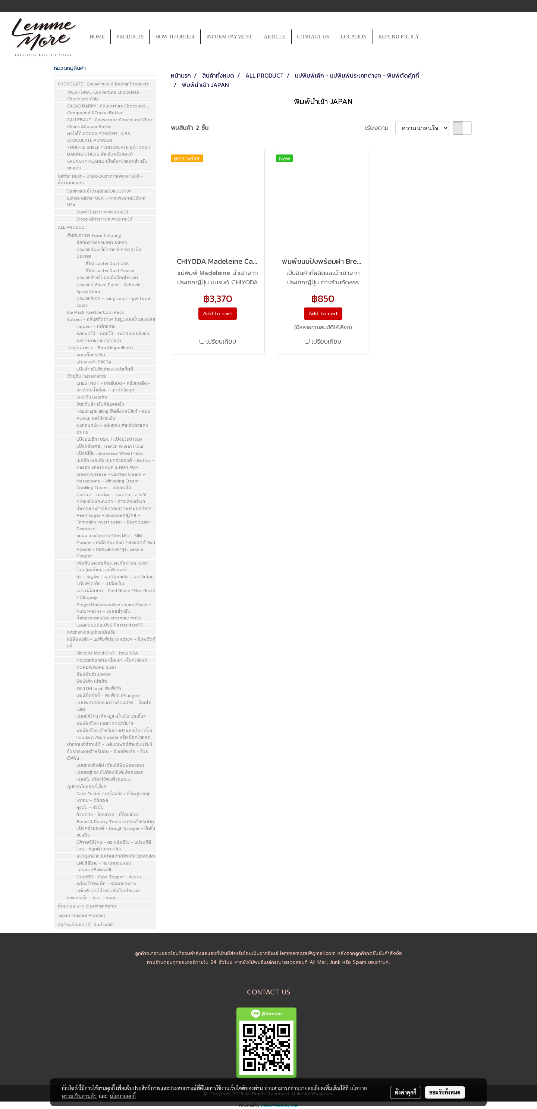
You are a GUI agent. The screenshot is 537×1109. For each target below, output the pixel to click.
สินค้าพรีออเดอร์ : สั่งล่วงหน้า (86, 924)
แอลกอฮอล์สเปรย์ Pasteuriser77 (109, 625)
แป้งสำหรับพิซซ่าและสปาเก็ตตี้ (104, 369)
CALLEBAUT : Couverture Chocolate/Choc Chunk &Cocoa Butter (110, 123)
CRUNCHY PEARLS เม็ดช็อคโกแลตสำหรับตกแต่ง (107, 164)
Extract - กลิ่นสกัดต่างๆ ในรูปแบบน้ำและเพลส (111, 319)
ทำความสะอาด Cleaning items (87, 906)
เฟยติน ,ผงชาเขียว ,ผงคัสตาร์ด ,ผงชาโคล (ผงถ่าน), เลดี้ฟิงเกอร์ (112, 566)
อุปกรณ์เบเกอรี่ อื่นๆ (86, 786)
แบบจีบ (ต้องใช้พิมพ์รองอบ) (103, 779)
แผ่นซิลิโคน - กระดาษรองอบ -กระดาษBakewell (103, 866)
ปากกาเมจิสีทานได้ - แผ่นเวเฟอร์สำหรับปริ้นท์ (109, 744)
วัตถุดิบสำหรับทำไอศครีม (100, 404)
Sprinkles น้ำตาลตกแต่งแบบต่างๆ (99, 191)
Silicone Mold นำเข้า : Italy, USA (107, 653)
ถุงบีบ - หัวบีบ (90, 807)
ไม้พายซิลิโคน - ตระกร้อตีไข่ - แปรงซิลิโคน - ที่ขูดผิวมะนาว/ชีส (113, 845)
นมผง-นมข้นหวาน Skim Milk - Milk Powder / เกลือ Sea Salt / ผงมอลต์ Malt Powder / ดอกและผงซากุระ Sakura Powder (116, 545)
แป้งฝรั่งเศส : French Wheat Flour (110, 446)
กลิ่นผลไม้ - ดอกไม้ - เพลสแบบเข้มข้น (112, 333)
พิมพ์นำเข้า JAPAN (93, 674)
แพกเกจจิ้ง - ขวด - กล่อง (92, 897)
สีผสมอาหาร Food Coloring (94, 235)
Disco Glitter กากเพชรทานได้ (104, 219)
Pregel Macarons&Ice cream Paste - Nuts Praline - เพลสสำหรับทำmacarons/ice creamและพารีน (113, 611)
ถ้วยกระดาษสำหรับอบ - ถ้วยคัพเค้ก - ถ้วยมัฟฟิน (107, 755)
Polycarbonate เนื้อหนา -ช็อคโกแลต (112, 660)
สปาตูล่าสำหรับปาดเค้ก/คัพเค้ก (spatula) (115, 856)
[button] (432, 37)
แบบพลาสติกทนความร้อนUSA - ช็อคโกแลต (113, 706)
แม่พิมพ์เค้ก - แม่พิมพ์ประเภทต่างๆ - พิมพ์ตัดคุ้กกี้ (111, 642)
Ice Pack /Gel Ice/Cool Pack (95, 312)
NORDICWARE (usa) (96, 667)
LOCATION (354, 37)
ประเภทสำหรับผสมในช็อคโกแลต (107, 277)
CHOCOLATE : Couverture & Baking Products (103, 84)
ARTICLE (274, 37)
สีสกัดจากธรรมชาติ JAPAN (102, 242)
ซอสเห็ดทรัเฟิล (90, 355)
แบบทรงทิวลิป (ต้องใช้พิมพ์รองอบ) (110, 765)
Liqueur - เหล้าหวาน (96, 326)
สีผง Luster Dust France (110, 270)
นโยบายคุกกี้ (123, 1096)
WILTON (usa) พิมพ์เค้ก (98, 688)
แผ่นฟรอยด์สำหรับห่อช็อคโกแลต (108, 890)
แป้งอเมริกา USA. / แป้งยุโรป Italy (109, 439)
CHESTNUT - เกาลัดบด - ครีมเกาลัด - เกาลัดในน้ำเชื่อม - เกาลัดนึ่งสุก (113, 386)
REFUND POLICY (399, 37)
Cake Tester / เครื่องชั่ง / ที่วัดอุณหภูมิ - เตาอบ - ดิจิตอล (115, 797)
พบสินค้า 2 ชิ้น (189, 128)
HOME (97, 37)
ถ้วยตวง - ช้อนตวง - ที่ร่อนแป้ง (107, 814)
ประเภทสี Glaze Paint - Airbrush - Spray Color (110, 288)
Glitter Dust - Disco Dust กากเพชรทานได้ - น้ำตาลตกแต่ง (100, 179)
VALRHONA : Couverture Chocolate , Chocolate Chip (104, 95)
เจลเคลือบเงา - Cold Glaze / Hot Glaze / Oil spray (115, 594)
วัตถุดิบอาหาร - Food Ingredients (100, 347)
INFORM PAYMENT (229, 37)
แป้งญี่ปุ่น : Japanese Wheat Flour (110, 453)
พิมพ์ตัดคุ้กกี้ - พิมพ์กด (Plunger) (108, 695)
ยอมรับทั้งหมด (445, 1092)
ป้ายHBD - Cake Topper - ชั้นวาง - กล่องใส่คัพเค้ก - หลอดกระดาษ (110, 880)
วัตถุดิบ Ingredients (86, 376)
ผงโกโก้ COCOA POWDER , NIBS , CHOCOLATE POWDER (99, 137)
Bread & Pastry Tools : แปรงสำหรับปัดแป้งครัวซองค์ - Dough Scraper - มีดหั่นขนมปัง (115, 828)
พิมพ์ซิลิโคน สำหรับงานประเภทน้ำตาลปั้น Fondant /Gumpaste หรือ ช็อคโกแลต (114, 734)
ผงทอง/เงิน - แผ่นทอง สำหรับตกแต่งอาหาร (112, 428)
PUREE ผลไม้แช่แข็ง (95, 418)
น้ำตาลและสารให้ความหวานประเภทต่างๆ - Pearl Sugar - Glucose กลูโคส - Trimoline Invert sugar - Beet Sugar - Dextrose (115, 518)
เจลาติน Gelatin (91, 397)
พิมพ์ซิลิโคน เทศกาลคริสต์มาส (105, 723)
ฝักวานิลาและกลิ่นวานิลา (98, 340)
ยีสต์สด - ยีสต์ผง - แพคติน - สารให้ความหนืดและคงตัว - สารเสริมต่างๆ (111, 498)
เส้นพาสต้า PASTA (93, 362)
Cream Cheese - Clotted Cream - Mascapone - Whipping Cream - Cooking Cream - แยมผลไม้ (110, 481)
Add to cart (217, 314)
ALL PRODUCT (72, 227)
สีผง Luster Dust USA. (108, 263)
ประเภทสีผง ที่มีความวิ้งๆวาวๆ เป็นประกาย (108, 253)
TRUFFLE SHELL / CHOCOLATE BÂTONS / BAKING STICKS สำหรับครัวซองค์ (108, 150)
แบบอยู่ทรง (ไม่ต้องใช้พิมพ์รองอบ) (110, 772)
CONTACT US (313, 37)
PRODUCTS (130, 37)
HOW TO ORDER (175, 37)
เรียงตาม (380, 128)
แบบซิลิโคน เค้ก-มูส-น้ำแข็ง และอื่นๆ (111, 716)
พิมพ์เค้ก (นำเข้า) (91, 681)
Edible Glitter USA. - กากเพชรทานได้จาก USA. (106, 201)
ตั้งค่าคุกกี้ (405, 1092)
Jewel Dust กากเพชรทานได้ (102, 212)
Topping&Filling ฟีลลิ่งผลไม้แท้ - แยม (113, 411)
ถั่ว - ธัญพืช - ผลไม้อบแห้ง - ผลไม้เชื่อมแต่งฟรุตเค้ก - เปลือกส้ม (115, 580)
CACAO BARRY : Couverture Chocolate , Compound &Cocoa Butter (107, 109)
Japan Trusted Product (81, 915)
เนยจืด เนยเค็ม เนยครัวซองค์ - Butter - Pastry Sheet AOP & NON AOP (115, 464)
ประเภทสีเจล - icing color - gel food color (113, 302)
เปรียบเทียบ (221, 341)
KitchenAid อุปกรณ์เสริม (91, 632)
